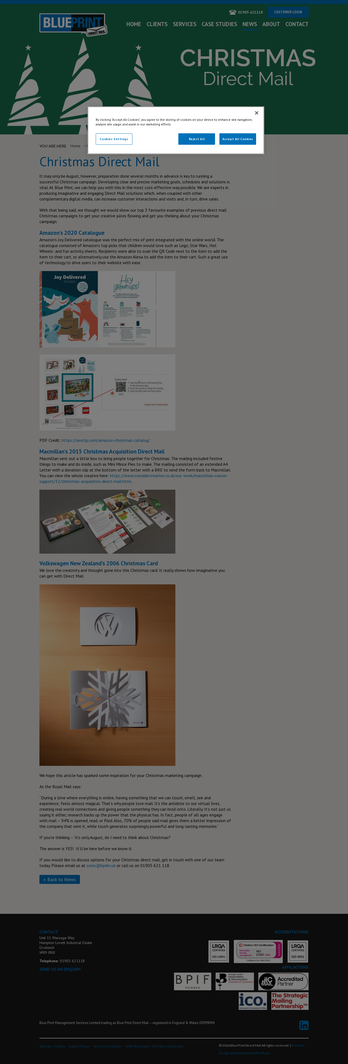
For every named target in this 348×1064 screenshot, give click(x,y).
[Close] (257, 113)
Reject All (197, 139)
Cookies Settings (114, 139)
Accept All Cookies (237, 139)
